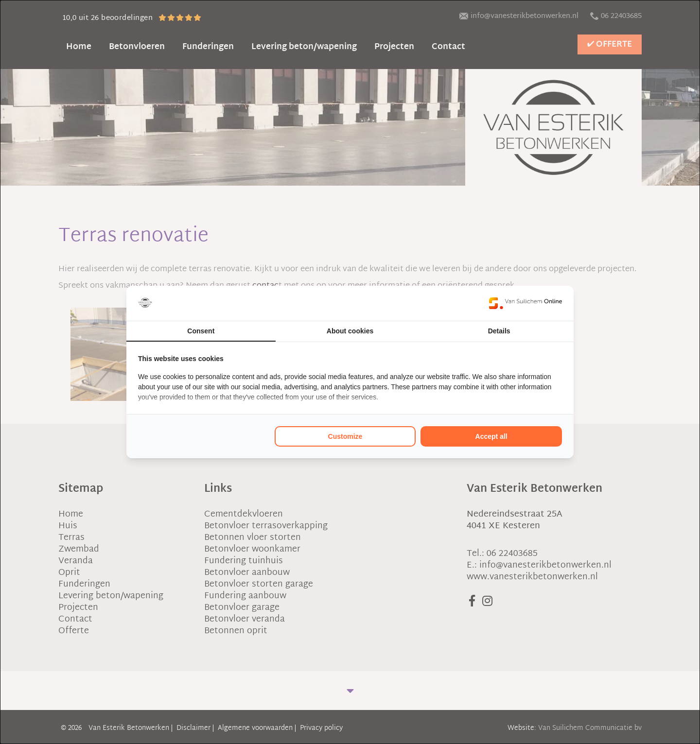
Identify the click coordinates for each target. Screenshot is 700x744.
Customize (345, 436)
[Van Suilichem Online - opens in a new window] (525, 303)
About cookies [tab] (350, 331)
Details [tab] (499, 331)
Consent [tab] (200, 331)
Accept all (491, 436)
